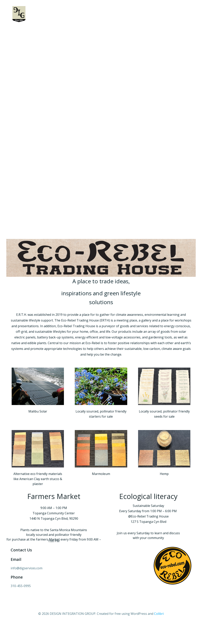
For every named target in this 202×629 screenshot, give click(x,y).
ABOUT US (49, 31)
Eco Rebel (150, 31)
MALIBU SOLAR (125, 31)
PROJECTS (71, 31)
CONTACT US (175, 31)
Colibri (159, 617)
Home (30, 31)
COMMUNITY (97, 31)
